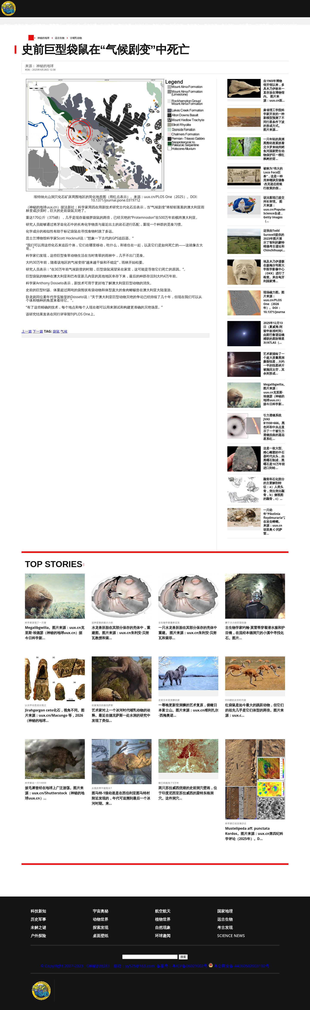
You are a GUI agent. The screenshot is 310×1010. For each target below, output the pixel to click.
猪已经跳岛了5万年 (168, 782)
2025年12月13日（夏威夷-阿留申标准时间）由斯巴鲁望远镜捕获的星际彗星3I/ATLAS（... (273, 333)
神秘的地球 (43, 38)
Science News (285, 25)
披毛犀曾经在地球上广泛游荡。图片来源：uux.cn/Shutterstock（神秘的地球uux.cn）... (54, 793)
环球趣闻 (262, 25)
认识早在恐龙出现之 (36, 705)
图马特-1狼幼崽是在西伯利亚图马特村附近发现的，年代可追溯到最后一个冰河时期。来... (121, 798)
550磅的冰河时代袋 (236, 700)
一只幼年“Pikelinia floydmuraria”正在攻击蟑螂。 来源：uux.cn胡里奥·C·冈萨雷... (275, 521)
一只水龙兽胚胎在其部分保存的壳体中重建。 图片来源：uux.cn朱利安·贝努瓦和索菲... (187, 632)
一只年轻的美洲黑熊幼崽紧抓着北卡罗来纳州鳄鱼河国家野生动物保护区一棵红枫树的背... (273, 149)
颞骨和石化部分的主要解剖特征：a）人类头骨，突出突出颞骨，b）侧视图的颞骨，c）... (273, 489)
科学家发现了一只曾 (36, 622)
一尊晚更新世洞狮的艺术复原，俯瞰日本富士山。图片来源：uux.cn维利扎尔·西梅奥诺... (188, 710)
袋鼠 (56, 331)
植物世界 (124, 25)
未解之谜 (159, 25)
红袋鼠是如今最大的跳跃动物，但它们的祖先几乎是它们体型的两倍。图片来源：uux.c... (254, 710)
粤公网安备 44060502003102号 (241, 965)
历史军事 (90, 25)
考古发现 (210, 25)
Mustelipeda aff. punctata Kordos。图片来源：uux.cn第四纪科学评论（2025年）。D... (254, 833)
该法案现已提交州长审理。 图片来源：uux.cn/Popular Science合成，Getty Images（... (274, 209)
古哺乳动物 (76, 38)
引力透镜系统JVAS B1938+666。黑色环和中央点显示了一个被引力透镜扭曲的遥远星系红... (274, 427)
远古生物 (142, 25)
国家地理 (73, 25)
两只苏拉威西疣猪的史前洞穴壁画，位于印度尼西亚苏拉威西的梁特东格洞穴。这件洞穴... (187, 793)
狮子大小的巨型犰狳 (236, 622)
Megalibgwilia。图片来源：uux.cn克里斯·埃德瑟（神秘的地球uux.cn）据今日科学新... (274, 394)
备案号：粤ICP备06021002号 (182, 965)
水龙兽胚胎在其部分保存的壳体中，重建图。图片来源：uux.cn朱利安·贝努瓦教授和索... (121, 632)
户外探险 (228, 25)
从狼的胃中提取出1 (102, 788)
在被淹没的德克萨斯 (103, 705)
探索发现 (176, 25)
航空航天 (55, 25)
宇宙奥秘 (38, 25)
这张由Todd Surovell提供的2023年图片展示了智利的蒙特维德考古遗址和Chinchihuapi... (274, 240)
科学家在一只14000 (36, 782)
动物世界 (107, 25)
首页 (7, 25)
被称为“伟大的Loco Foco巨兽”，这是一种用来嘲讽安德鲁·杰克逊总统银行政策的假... (273, 178)
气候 (63, 331)
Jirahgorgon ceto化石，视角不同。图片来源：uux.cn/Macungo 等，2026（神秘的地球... (54, 715)
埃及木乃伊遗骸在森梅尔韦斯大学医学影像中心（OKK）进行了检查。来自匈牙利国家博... (274, 271)
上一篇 (27, 331)
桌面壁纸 (245, 25)
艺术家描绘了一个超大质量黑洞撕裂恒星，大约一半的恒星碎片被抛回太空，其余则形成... (273, 363)
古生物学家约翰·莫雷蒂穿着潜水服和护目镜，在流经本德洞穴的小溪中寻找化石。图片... (255, 632)
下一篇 (38, 331)
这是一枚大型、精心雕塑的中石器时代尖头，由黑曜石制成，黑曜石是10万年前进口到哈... (274, 458)
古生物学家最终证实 (169, 622)
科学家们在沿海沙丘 (236, 823)
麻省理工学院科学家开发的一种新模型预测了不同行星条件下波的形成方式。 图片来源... (273, 120)
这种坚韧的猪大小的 (103, 622)
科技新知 (21, 25)
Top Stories (53, 564)
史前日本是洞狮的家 (169, 700)
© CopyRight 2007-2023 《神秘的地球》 (76, 965)
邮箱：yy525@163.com (134, 965)
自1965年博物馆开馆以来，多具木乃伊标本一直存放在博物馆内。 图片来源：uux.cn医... (274, 90)
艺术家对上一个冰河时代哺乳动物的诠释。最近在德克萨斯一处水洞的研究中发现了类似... (121, 715)
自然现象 (193, 25)
